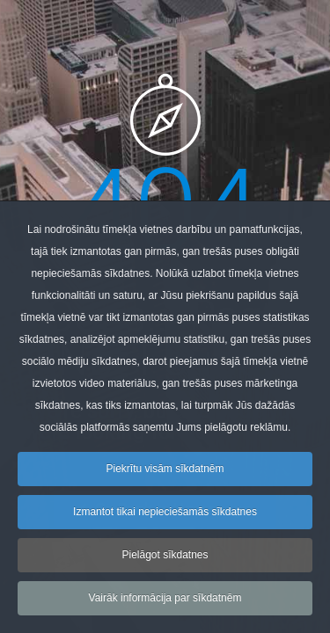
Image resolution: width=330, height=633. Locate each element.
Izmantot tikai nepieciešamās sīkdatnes (165, 517)
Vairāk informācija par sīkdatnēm (165, 603)
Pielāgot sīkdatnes (164, 560)
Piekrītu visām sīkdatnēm (165, 474)
